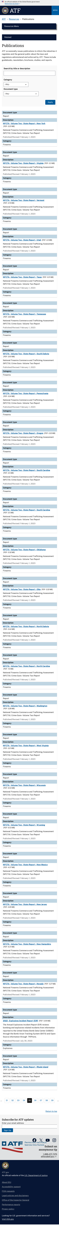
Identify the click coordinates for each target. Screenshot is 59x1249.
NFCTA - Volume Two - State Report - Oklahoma (24, 550)
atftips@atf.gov (48, 1156)
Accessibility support (11, 1187)
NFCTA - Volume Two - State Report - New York (24, 123)
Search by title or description (17, 68)
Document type (11, 89)
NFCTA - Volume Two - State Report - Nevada (23, 984)
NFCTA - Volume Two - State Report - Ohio (22, 589)
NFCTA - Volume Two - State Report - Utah (22, 240)
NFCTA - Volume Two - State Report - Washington (25, 706)
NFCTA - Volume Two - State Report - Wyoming (24, 825)
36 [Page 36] (35, 1100)
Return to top (51, 1111)
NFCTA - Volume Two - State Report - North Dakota (26, 626)
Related (7, 37)
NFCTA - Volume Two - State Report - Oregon (23, 433)
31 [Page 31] (7, 1100)
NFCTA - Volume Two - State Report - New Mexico (25, 865)
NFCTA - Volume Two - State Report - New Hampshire (27, 944)
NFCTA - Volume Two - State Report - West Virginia (26, 745)
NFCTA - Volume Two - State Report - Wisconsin (24, 785)
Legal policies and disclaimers (15, 1195)
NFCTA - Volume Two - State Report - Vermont (23, 200)
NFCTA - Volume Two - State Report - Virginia (23, 163)
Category (8, 80)
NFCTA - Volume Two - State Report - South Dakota (26, 354)
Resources (14, 19)
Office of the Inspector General (15, 1200)
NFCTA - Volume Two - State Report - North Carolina (26, 666)
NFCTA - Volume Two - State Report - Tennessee (24, 314)
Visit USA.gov (8, 1219)
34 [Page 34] (24, 1100)
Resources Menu (11, 26)
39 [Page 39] (52, 1100)
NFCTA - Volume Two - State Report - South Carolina (26, 470)
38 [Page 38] (46, 1100)
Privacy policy (8, 1209)
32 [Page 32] (12, 1100)
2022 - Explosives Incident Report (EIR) (20, 1021)
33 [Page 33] (18, 1100)
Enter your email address (13, 1123)
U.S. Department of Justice (36, 1175)
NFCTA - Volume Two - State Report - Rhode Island (25, 1067)
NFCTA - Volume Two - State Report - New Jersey (25, 904)
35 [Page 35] (29, 1100)
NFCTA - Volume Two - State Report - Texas (22, 277)
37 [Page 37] (41, 1100)
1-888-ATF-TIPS (50, 1154)
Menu (55, 10)
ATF (4, 19)
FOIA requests (8, 1191)
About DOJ (6, 1182)
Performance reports (11, 1204)
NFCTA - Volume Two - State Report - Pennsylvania (25, 393)
